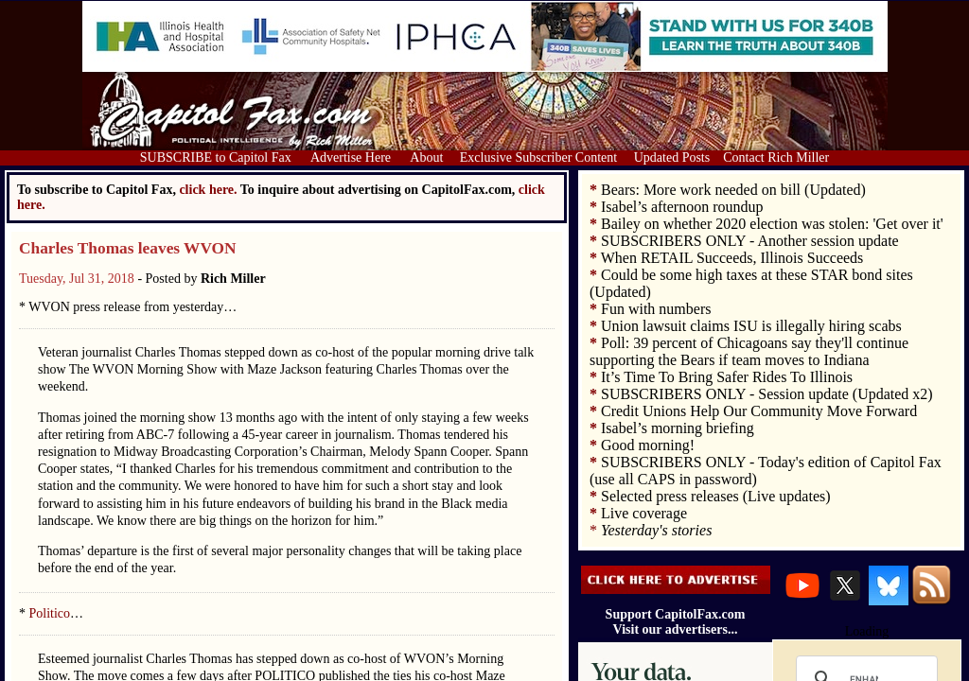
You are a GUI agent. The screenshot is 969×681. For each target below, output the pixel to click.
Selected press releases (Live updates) (716, 496)
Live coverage (644, 513)
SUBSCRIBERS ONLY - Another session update (750, 241)
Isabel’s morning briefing (677, 428)
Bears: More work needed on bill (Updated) (733, 190)
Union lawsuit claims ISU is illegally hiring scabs (751, 326)
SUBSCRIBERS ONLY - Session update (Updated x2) (767, 394)
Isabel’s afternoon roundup (682, 207)
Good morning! (648, 445)
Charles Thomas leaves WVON (128, 248)
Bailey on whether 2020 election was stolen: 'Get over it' (772, 224)
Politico (50, 613)
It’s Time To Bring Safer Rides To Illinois (727, 377)
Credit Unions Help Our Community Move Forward (759, 411)
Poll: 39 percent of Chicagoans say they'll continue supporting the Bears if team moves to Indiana (749, 351)
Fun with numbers (656, 309)
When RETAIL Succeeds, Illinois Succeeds (732, 258)
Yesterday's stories (656, 530)
